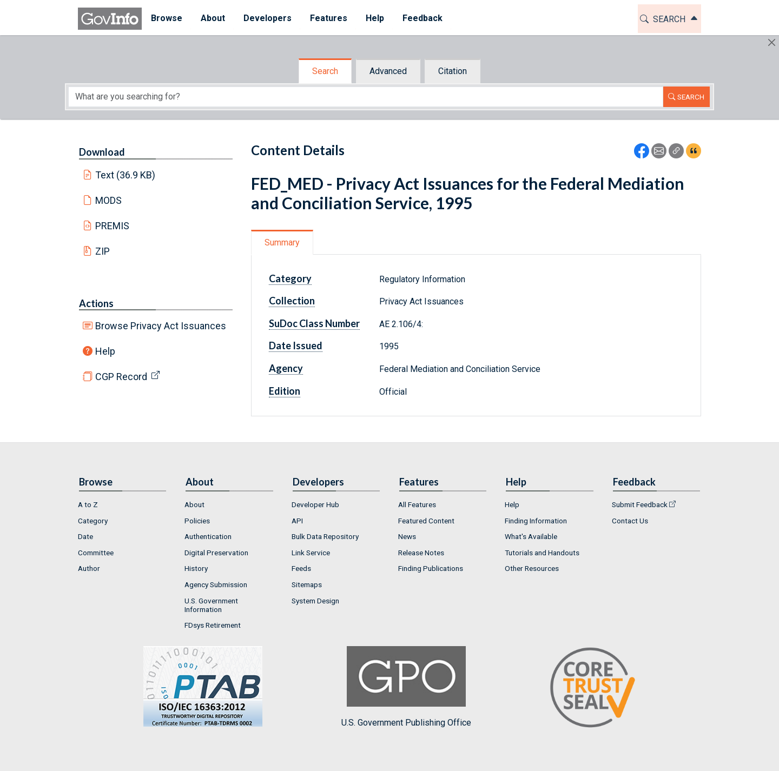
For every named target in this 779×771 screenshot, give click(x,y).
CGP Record (121, 376)
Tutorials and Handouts (542, 552)
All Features (417, 504)
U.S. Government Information (211, 605)
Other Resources (532, 568)
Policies (197, 520)
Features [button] (328, 18)
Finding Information (536, 520)
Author (89, 568)
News (407, 536)
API (297, 520)
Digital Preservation (216, 552)
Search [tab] (325, 71)
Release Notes (421, 552)
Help (105, 351)
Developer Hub (315, 504)
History (196, 568)
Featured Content (426, 520)
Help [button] (375, 18)
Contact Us (630, 520)
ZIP (102, 251)
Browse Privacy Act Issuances (160, 325)
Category (290, 278)
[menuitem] (167, 18)
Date (85, 536)
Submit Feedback (640, 504)
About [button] (213, 18)
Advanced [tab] (388, 71)
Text (125, 175)
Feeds (301, 568)
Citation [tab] (452, 71)
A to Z (88, 504)
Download (102, 152)
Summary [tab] (282, 242)
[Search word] (365, 97)
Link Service (311, 552)
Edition (284, 391)
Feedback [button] (422, 18)
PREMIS (112, 225)
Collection (292, 301)
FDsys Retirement (212, 625)
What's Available (531, 536)
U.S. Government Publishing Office (406, 687)
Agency (286, 368)
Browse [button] (166, 18)
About (194, 504)
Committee (96, 552)
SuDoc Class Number (314, 323)
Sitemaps (307, 584)
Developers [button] (267, 18)
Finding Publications (430, 568)
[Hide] (771, 42)
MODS (108, 200)
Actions (96, 303)
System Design (315, 600)
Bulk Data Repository (325, 536)
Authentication (208, 536)
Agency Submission (215, 584)
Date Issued (295, 345)
